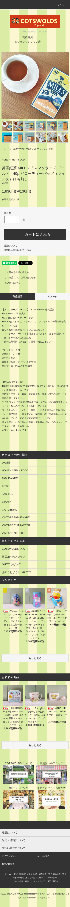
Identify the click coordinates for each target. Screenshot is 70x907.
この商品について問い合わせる (18, 277)
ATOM (55, 881)
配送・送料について (41, 874)
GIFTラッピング (11, 564)
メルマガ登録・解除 (20, 881)
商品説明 (17, 296)
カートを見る (43, 856)
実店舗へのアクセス (13, 556)
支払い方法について (22, 874)
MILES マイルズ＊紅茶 (43, 149)
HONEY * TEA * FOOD (21, 149)
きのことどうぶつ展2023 (16, 572)
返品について (10, 245)
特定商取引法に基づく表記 (17, 249)
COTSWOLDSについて (15, 548)
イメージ (52, 296)
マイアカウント (9, 856)
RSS (50, 881)
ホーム (6, 149)
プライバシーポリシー (47, 878)
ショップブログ (38, 881)
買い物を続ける (10, 282)
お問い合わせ (8, 864)
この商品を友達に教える (14, 272)
